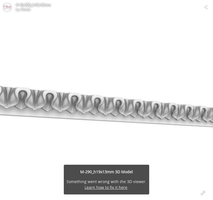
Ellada (26, 9)
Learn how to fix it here (106, 187)
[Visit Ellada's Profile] (7, 7)
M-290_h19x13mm (35, 5)
